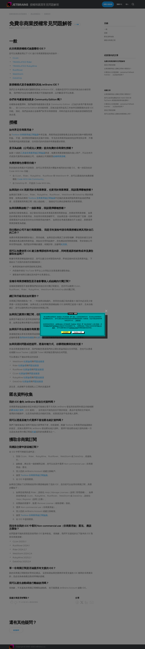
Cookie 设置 (78, 332)
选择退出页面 (74, 328)
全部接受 (65, 332)
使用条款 (56, 326)
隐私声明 (49, 326)
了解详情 (78, 320)
